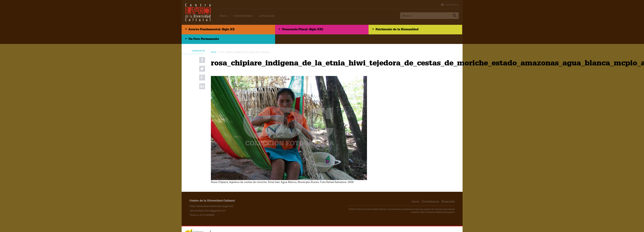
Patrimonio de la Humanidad (352, 30)
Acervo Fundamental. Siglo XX (213, 30)
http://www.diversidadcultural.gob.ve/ (209, 197)
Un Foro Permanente (416, 30)
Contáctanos (452, 4)
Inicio (223, 16)
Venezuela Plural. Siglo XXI (280, 30)
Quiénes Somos (243, 16)
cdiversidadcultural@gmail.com (206, 201)
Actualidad (267, 16)
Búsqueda (448, 193)
